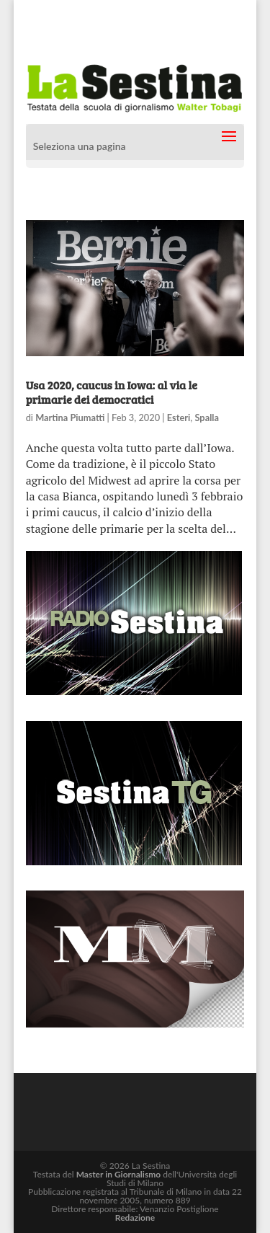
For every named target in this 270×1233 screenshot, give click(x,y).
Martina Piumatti (69, 417)
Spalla (206, 417)
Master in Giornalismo (118, 1174)
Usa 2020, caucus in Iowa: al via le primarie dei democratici (111, 391)
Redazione (135, 1217)
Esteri (178, 417)
